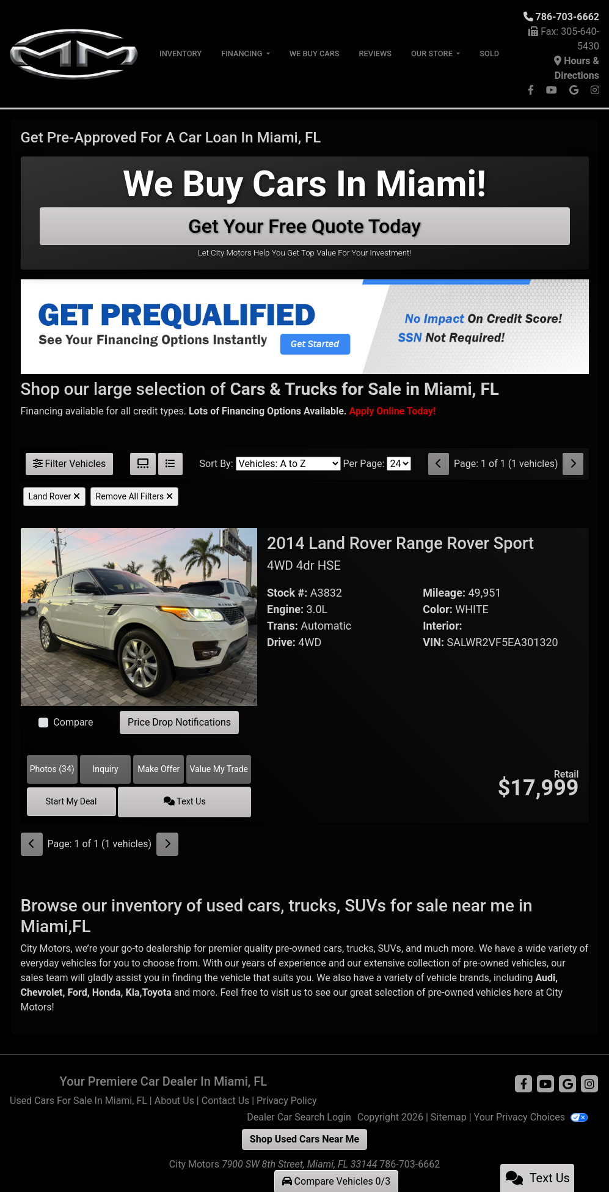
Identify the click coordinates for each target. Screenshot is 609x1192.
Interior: (442, 625)
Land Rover (54, 496)
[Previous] (438, 464)
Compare (73, 722)
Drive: (281, 642)
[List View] (170, 464)
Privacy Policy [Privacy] (287, 1099)
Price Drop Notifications (179, 722)
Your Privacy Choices (531, 1115)
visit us (286, 990)
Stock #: (287, 592)
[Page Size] (399, 464)
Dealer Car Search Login (299, 1115)
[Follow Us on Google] (575, 90)
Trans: (282, 625)
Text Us (195, 800)
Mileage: (444, 592)
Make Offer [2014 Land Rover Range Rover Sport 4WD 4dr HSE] (158, 769)
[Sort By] (288, 464)
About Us (174, 1099)
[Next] (573, 464)
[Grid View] (143, 464)
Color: (438, 609)
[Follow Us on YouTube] (553, 90)
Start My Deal (82, 800)
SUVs (389, 946)
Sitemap (449, 1115)
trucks (359, 946)
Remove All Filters (134, 496)
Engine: (285, 609)
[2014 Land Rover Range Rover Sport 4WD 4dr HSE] (139, 616)
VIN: (433, 642)
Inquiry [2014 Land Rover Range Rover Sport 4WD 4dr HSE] (105, 769)
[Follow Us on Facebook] (532, 90)
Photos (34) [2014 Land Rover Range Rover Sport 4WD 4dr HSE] (52, 769)
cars (332, 946)
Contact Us (226, 1099)
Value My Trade (218, 769)
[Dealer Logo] (75, 53)
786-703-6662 (567, 17)
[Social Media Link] (595, 90)
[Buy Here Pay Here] (392, 411)
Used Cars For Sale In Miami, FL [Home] (78, 1099)
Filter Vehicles (69, 463)
